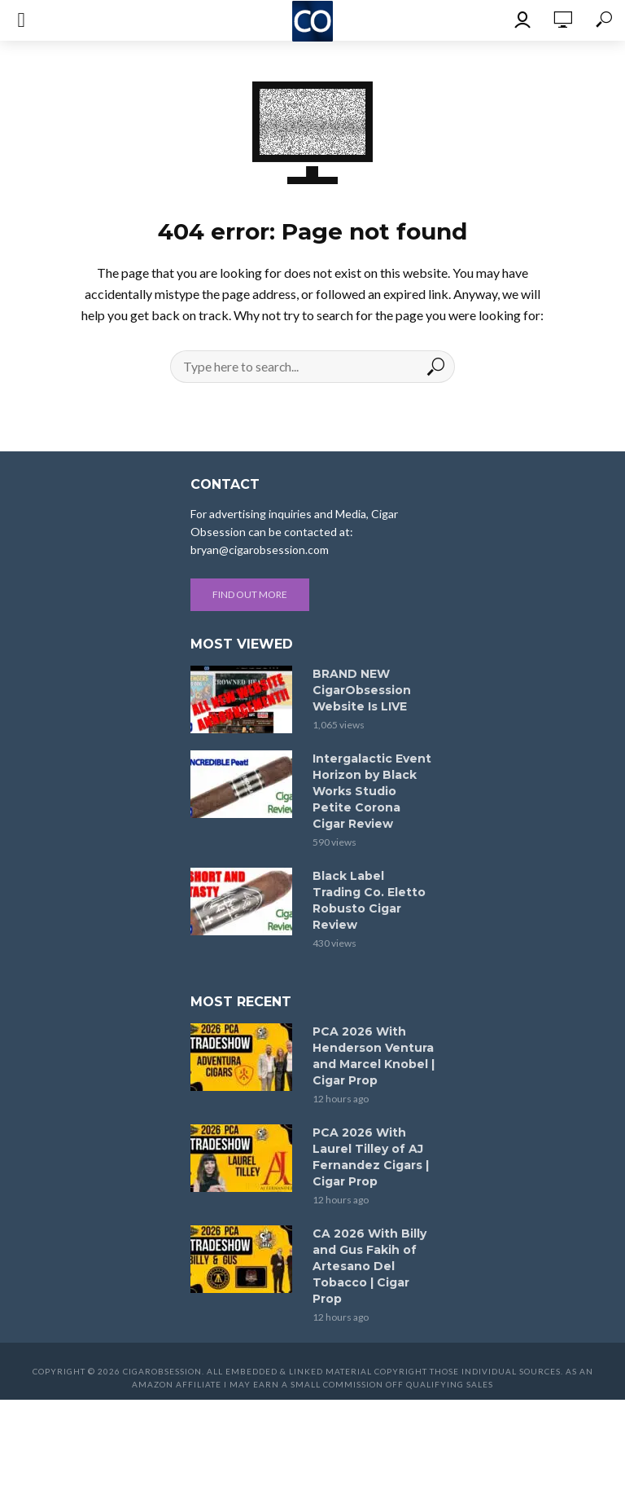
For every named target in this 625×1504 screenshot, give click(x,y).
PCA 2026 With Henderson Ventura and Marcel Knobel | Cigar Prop (373, 1056)
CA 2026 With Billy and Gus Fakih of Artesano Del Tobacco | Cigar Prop (369, 1266)
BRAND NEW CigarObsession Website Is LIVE (361, 690)
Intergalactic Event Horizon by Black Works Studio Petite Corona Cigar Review (371, 791)
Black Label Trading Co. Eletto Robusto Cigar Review (369, 900)
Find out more (249, 594)
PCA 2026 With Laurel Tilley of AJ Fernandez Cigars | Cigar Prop (370, 1157)
